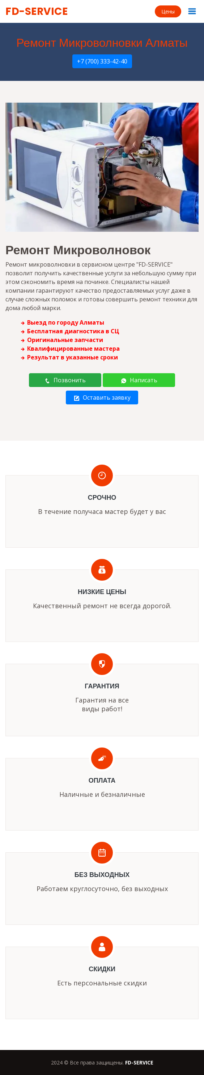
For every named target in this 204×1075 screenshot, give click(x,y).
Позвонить (65, 380)
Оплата (102, 780)
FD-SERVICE (36, 11)
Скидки (102, 969)
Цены (168, 11)
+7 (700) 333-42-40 (102, 61)
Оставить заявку (102, 397)
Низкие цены (102, 592)
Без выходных (102, 874)
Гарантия (102, 686)
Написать (139, 380)
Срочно (102, 497)
